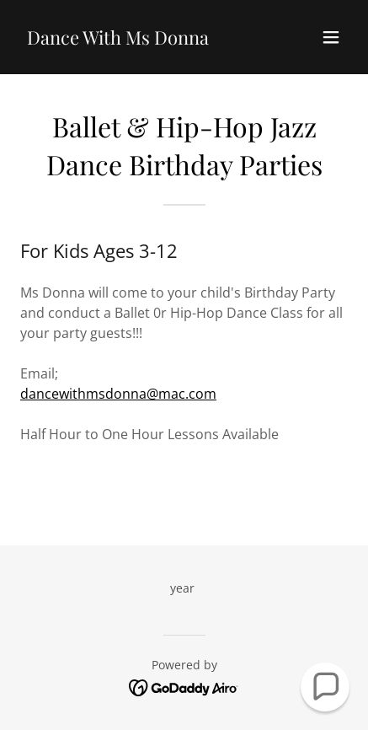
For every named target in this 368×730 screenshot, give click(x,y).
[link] (118, 39)
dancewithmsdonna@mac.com (118, 393)
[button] (331, 37)
